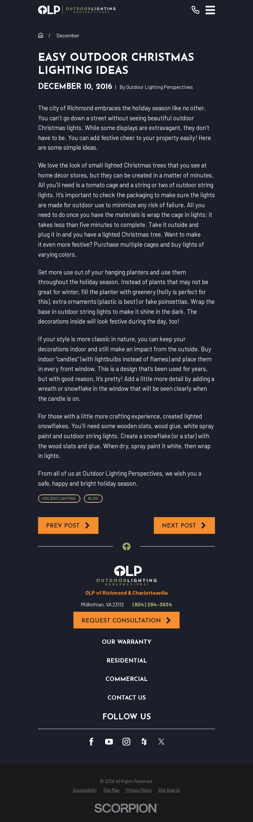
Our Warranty (127, 642)
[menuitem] (85, 790)
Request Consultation (126, 620)
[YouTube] (109, 741)
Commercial (126, 679)
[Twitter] (161, 741)
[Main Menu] (210, 10)
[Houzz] (144, 741)
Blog (93, 498)
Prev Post (68, 525)
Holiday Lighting (59, 498)
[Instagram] (126, 741)
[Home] (76, 9)
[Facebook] (91, 741)
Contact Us (126, 698)
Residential (126, 661)
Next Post (184, 525)
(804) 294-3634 (152, 604)
